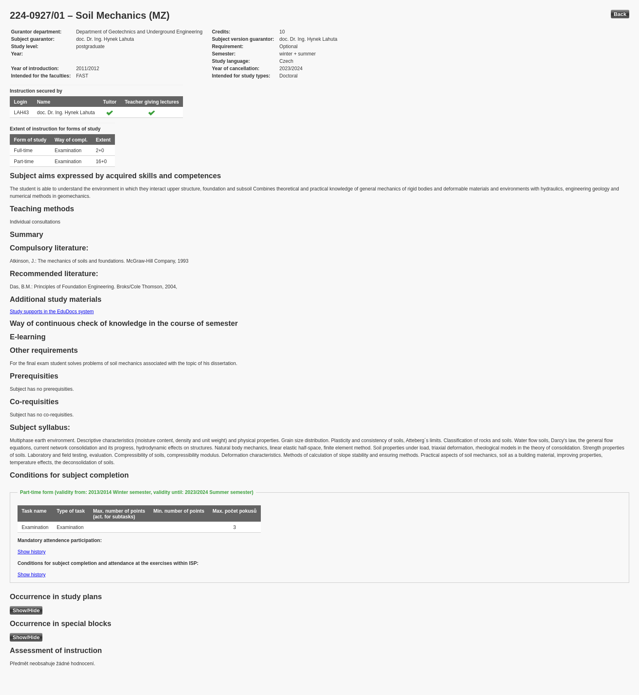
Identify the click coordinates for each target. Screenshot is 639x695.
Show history (32, 552)
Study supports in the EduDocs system (52, 311)
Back (620, 14)
